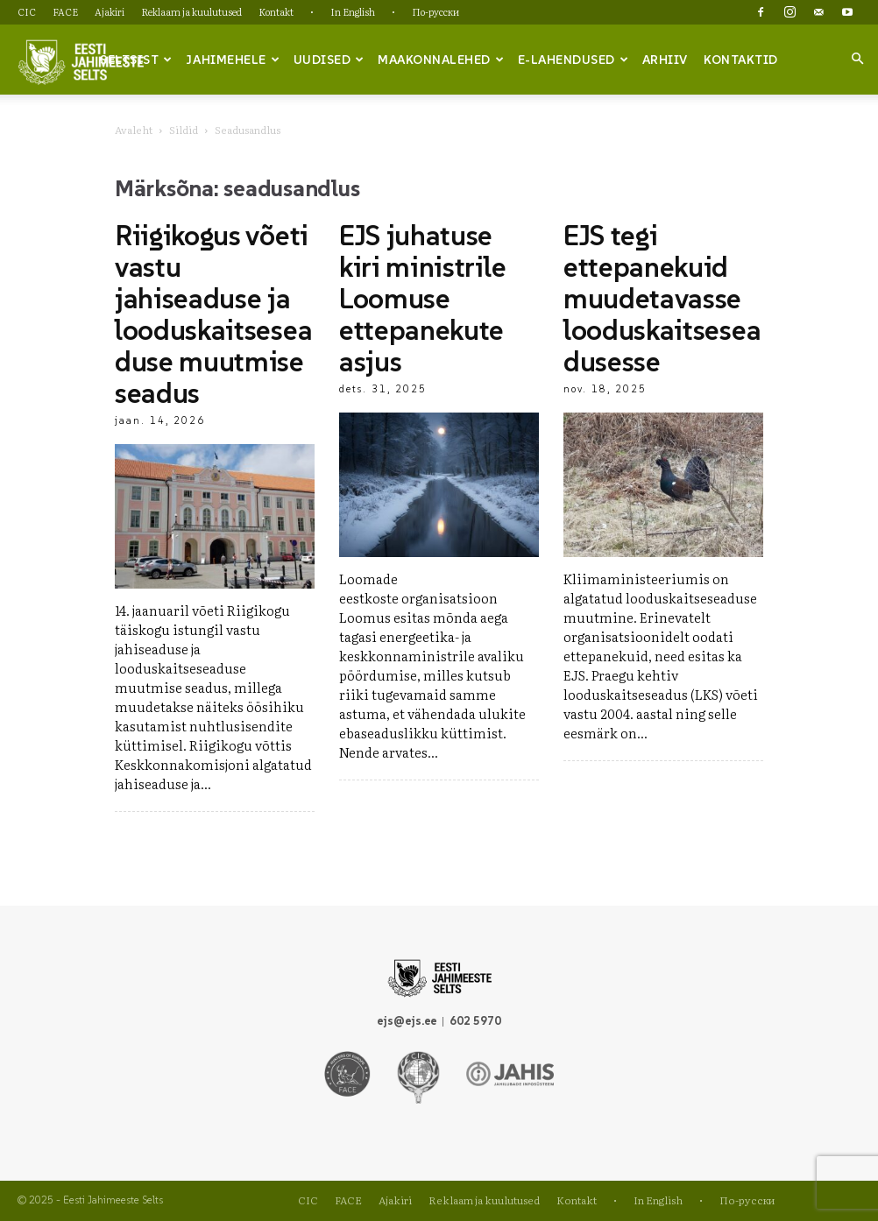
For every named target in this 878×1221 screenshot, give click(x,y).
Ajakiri (109, 11)
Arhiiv (665, 59)
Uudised (329, 59)
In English (352, 11)
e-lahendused (573, 59)
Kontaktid (741, 59)
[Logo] (81, 60)
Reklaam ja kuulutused (191, 11)
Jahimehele (233, 59)
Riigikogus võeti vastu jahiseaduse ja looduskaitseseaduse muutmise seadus (213, 314)
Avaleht (133, 130)
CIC (27, 11)
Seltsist (136, 59)
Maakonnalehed (441, 59)
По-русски (435, 11)
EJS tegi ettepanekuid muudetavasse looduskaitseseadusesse (662, 298)
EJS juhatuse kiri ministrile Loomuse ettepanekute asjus (422, 298)
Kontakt (276, 11)
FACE (65, 11)
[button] (857, 58)
